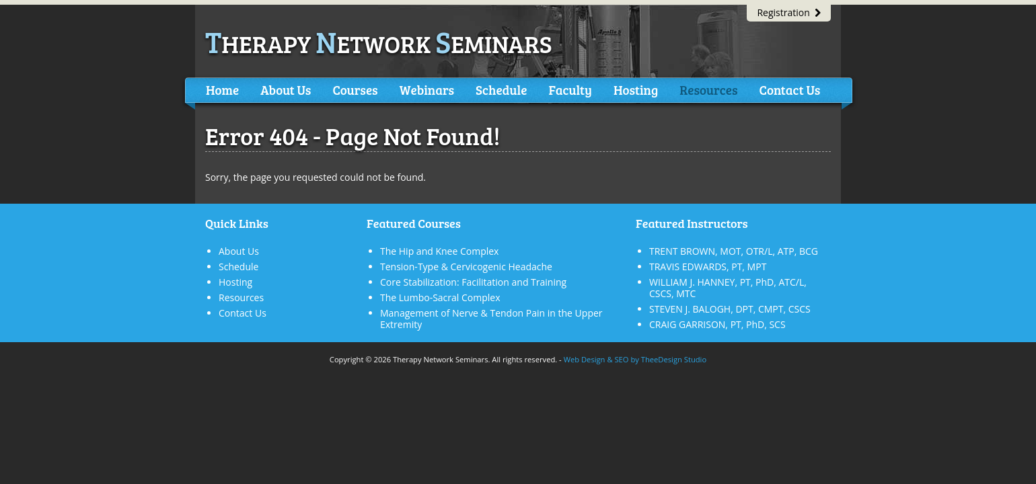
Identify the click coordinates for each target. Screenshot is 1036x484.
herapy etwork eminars (378, 43)
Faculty (569, 89)
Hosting (636, 89)
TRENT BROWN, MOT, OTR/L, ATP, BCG (733, 251)
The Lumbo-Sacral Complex (440, 297)
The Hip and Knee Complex (439, 251)
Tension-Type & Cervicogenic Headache (466, 266)
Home (222, 89)
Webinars (427, 89)
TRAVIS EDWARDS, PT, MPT (707, 266)
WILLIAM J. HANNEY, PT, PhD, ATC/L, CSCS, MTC (728, 288)
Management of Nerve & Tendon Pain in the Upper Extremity (491, 319)
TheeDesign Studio (673, 359)
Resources (708, 89)
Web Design (584, 359)
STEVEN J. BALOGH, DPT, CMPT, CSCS (730, 308)
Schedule (501, 89)
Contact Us (789, 89)
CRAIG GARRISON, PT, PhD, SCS (717, 324)
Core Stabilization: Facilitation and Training (473, 282)
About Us (285, 89)
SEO (621, 359)
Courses (354, 89)
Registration (789, 12)
